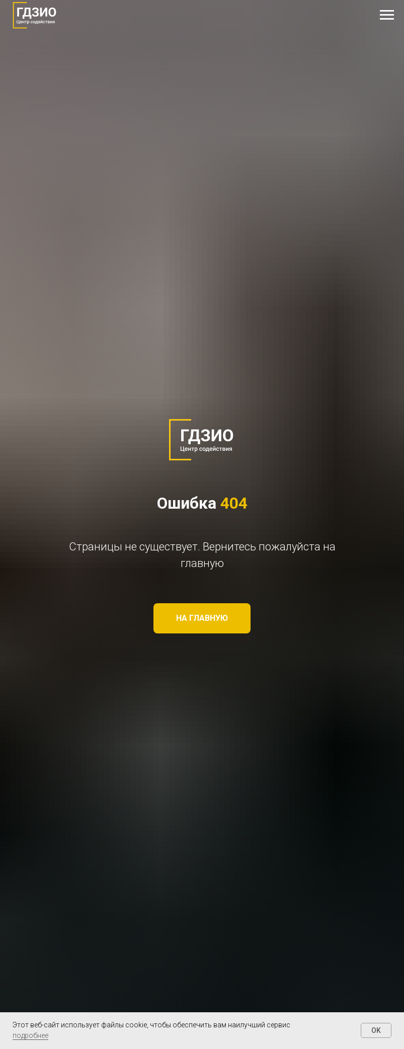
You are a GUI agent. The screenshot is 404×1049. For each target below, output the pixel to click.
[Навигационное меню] (387, 15)
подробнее (30, 1035)
